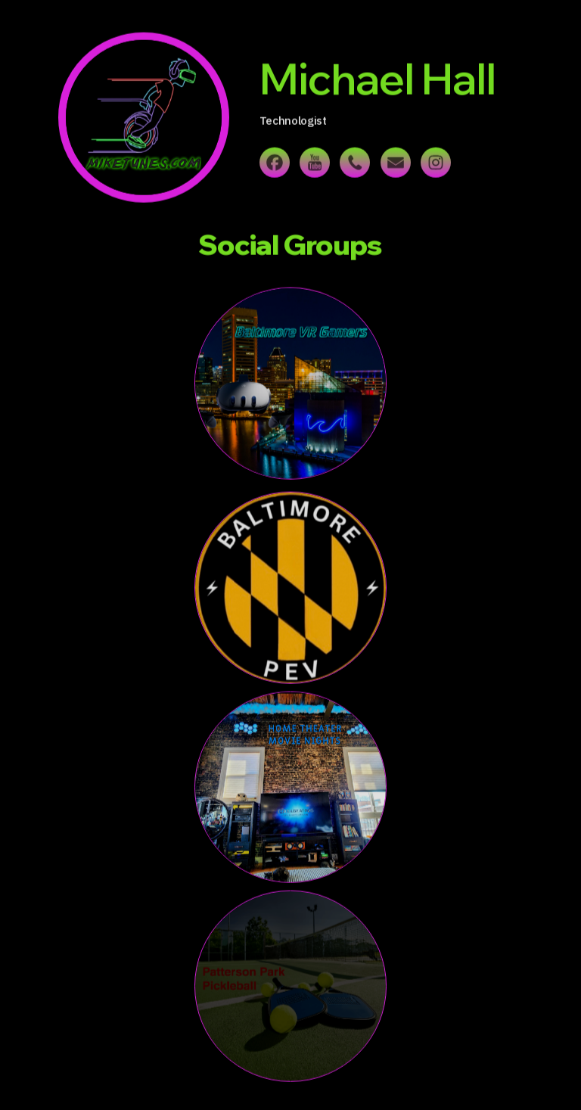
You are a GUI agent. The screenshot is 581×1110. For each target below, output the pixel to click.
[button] (274, 164)
